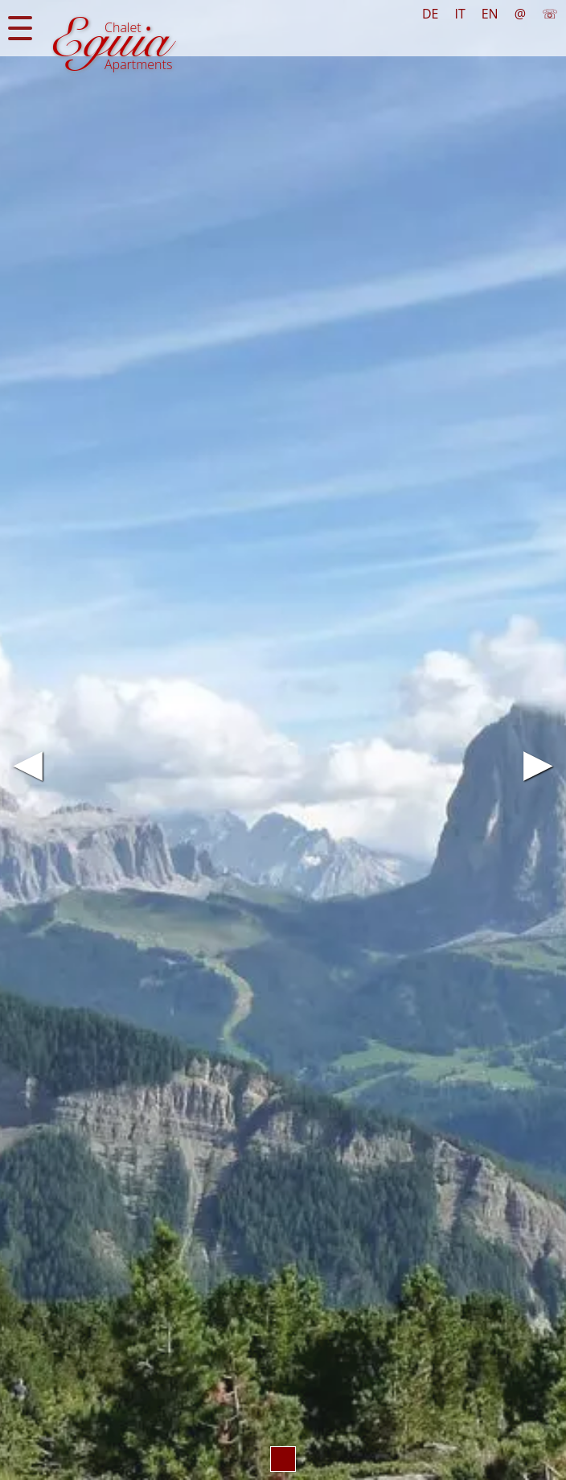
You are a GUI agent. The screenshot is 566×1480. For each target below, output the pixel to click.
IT (459, 14)
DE (430, 14)
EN (490, 14)
